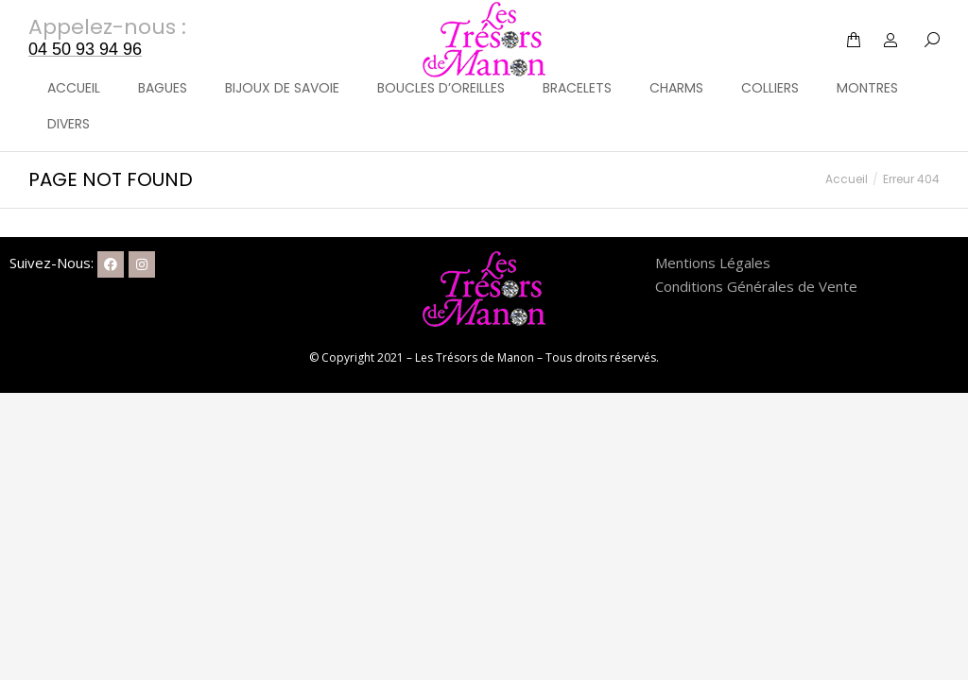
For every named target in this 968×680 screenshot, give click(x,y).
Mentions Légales (712, 262)
